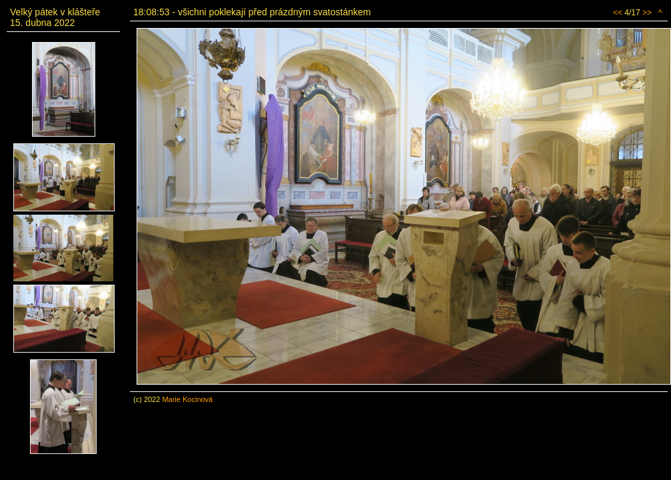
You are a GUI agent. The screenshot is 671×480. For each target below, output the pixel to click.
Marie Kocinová (187, 399)
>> (647, 12)
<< (617, 12)
